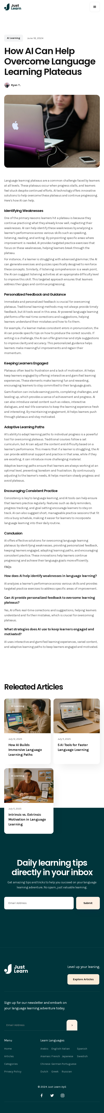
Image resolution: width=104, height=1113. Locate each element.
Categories (11, 1064)
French (55, 1056)
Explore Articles (83, 979)
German (56, 1064)
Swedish (82, 1056)
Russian (67, 1071)
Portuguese (69, 1064)
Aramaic (45, 1056)
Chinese (45, 1064)
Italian (66, 1048)
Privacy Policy (12, 1071)
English (56, 1048)
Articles (9, 1056)
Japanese (67, 1056)
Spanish (82, 1048)
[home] (12, 6)
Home (8, 1048)
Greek (55, 1071)
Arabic (44, 1048)
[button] (95, 7)
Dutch (44, 1071)
